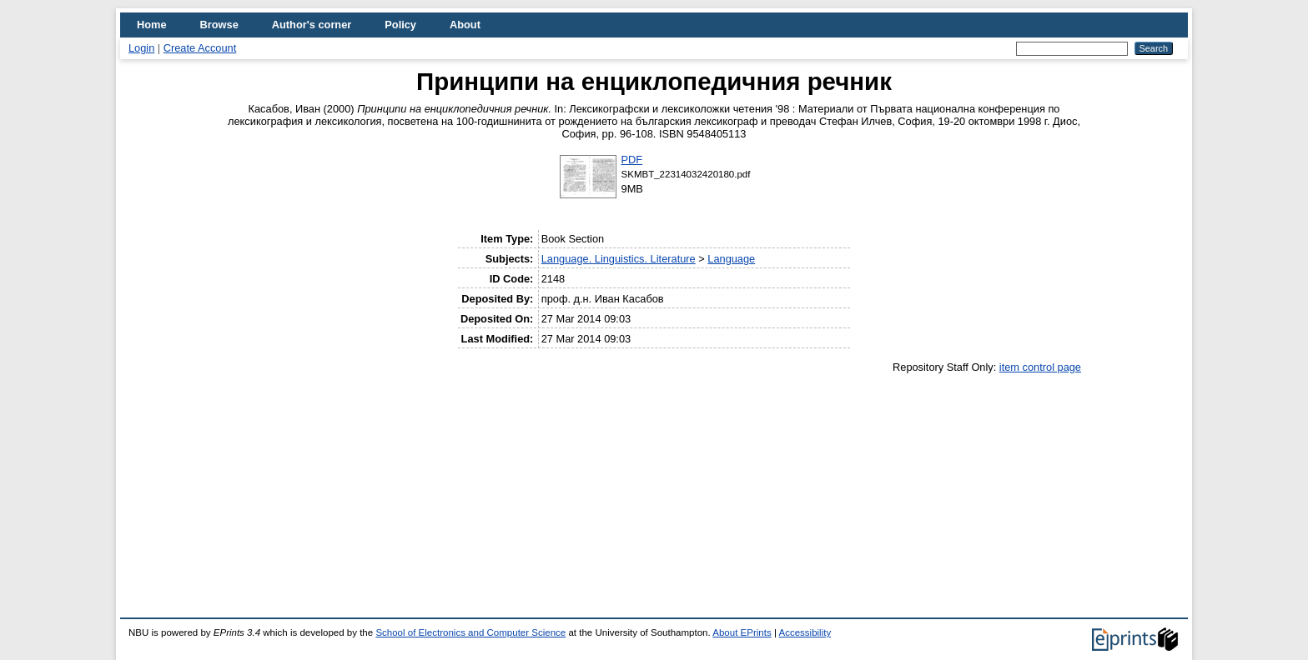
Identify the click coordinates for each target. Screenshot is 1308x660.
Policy (400, 24)
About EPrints (741, 633)
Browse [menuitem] (219, 24)
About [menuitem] (465, 24)
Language (731, 258)
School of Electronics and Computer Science (470, 633)
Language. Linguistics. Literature (618, 258)
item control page (1040, 367)
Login (141, 48)
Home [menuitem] (152, 24)
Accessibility (804, 633)
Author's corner (311, 24)
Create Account (200, 48)
